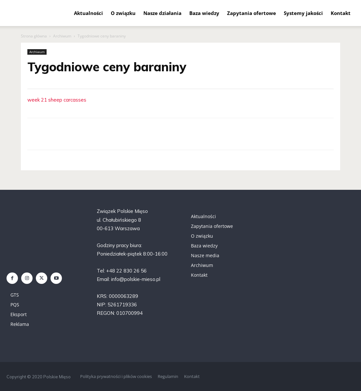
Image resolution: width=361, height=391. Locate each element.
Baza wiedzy (204, 13)
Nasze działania (162, 13)
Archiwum (62, 36)
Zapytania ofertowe (251, 13)
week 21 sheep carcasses (56, 100)
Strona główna (34, 36)
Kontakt (341, 13)
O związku (123, 13)
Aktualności (88, 13)
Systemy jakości (303, 13)
